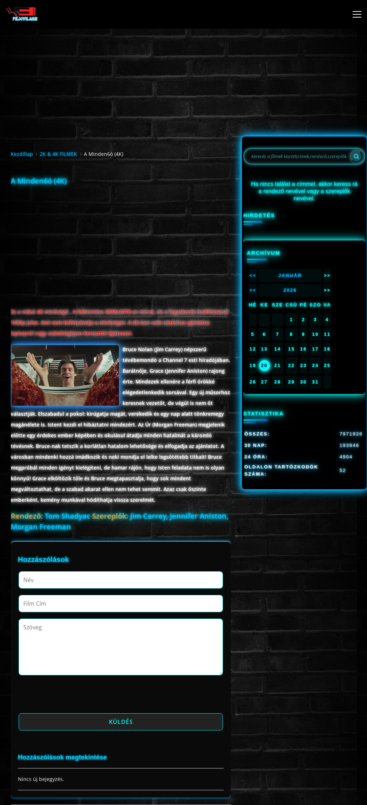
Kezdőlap (22, 154)
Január (290, 275)
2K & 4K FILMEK (58, 154)
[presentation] (73, 696)
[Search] (356, 156)
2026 (290, 290)
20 (264, 365)
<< (252, 275)
